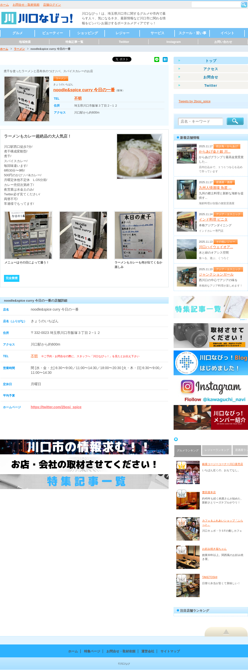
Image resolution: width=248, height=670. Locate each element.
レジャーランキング (217, 449)
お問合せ (210, 77)
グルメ (17, 33)
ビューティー (52, 33)
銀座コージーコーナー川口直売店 (222, 464)
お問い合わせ (223, 42)
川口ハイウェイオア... (216, 247)
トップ (211, 61)
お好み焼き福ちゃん (214, 548)
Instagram (173, 42)
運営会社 (147, 651)
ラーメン (19, 48)
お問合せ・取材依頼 (26, 4)
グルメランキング (188, 450)
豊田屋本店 (209, 492)
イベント (227, 33)
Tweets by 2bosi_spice (195, 101)
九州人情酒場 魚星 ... (215, 188)
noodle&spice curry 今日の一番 (84, 89)
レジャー (122, 33)
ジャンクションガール (216, 274)
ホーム (4, 4)
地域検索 (25, 42)
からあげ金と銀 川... (215, 151)
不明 (78, 98)
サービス (157, 33)
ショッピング (87, 33)
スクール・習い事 (192, 33)
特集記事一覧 (74, 42)
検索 (244, 4)
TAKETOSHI (209, 577)
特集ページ (92, 651)
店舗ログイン (52, 4)
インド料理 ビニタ (213, 219)
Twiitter (124, 42)
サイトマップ (170, 651)
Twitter (210, 85)
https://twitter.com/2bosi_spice (56, 407)
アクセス (210, 69)
